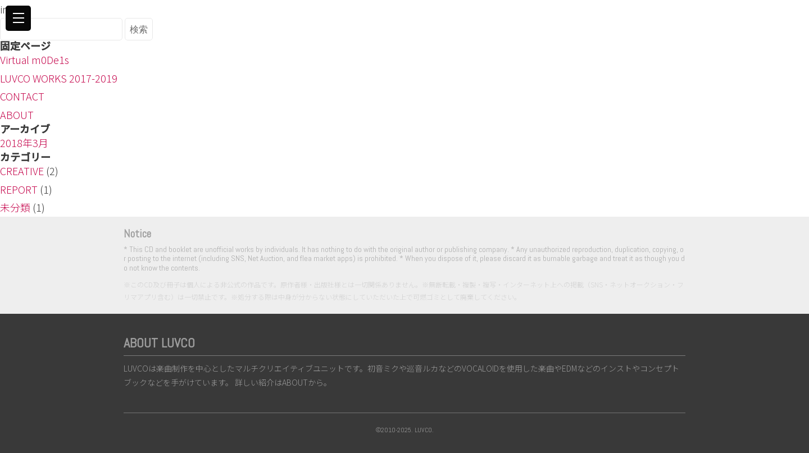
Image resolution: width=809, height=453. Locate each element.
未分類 (15, 207)
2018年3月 (24, 142)
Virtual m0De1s (34, 59)
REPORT (19, 189)
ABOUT (17, 114)
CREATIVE (22, 170)
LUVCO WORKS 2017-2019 (58, 78)
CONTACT (22, 96)
